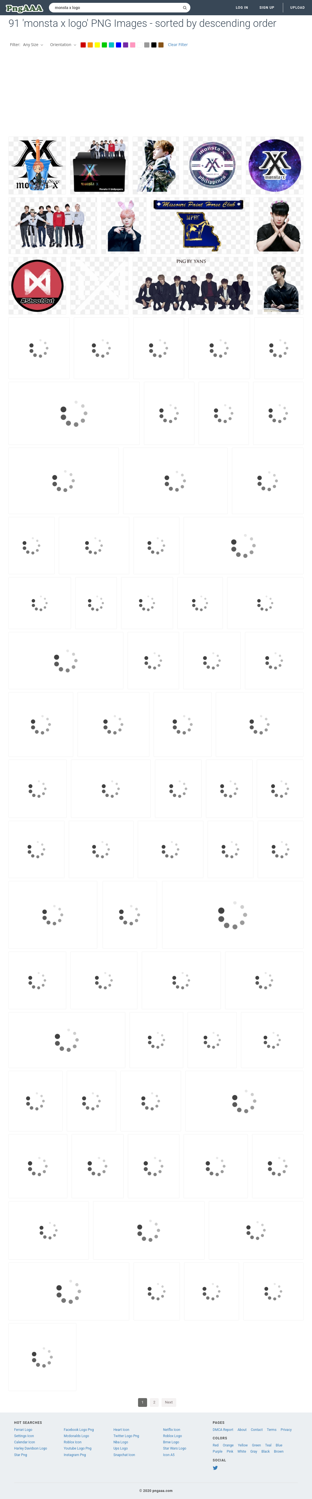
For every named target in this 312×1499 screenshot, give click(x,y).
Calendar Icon (24, 1442)
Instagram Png (75, 1455)
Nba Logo (120, 1442)
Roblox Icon (73, 1442)
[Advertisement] (156, 94)
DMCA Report (223, 1430)
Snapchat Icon (124, 1455)
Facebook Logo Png (79, 1430)
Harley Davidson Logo (30, 1448)
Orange (228, 1445)
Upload (297, 8)
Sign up (266, 8)
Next (169, 1402)
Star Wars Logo (174, 1448)
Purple (217, 1451)
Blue (279, 1445)
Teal (268, 1445)
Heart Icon (121, 1430)
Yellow (243, 1445)
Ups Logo (120, 1448)
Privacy (286, 1430)
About (242, 1430)
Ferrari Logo (23, 1430)
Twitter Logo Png (126, 1436)
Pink (230, 1451)
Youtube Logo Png (78, 1448)
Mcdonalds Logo (76, 1436)
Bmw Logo (171, 1442)
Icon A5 (169, 1455)
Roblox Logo (172, 1436)
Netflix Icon (171, 1430)
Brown (278, 1451)
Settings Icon (24, 1436)
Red (216, 1445)
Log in (242, 8)
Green (256, 1445)
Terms (272, 1430)
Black (265, 1451)
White (242, 1451)
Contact (257, 1430)
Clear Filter (178, 44)
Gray (253, 1451)
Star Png (20, 1455)
